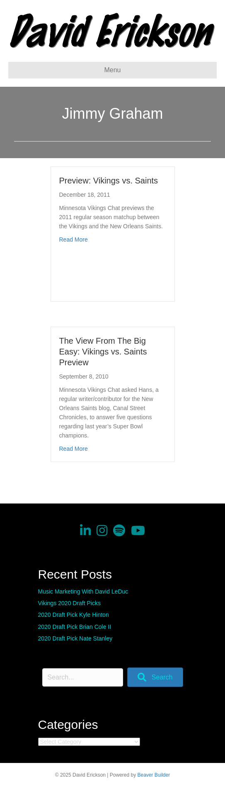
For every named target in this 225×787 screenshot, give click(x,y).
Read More (73, 239)
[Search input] (82, 677)
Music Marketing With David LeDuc (83, 591)
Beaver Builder (154, 775)
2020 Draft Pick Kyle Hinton (73, 614)
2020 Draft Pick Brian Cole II (74, 626)
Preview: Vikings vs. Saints (108, 180)
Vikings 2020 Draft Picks (69, 603)
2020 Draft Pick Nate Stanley (75, 638)
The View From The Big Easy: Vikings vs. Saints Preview (103, 351)
